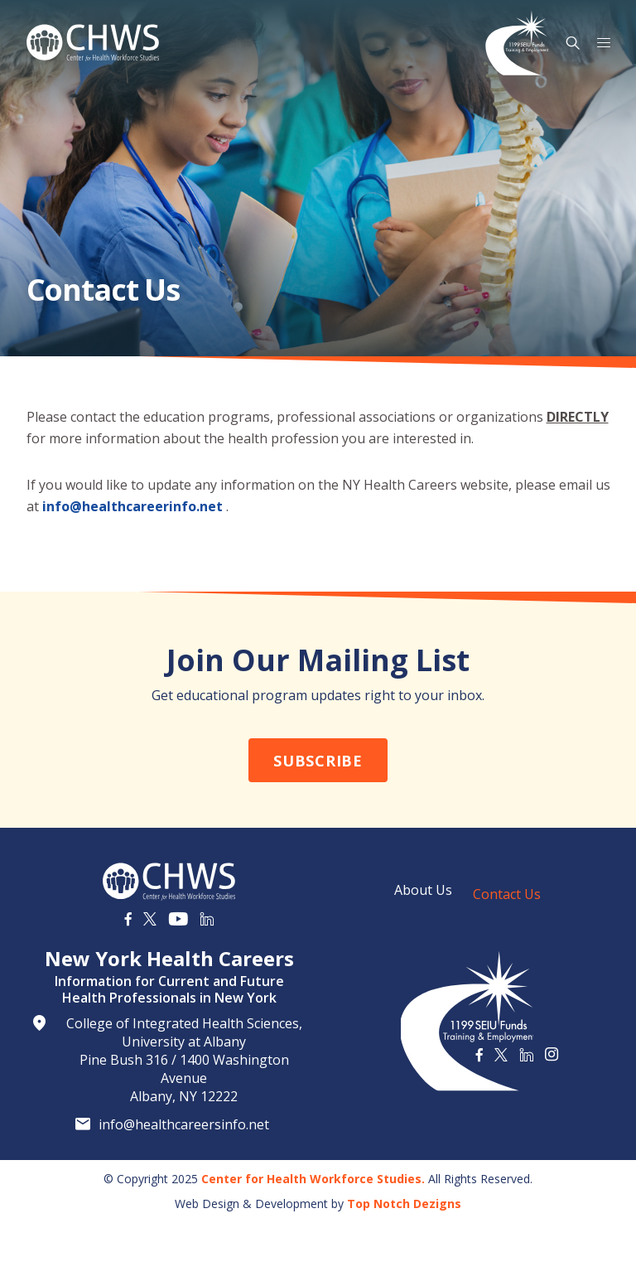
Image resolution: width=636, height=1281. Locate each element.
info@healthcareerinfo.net (132, 506)
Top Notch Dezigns (404, 1203)
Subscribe (317, 761)
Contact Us (507, 894)
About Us (423, 890)
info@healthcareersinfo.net (184, 1124)
